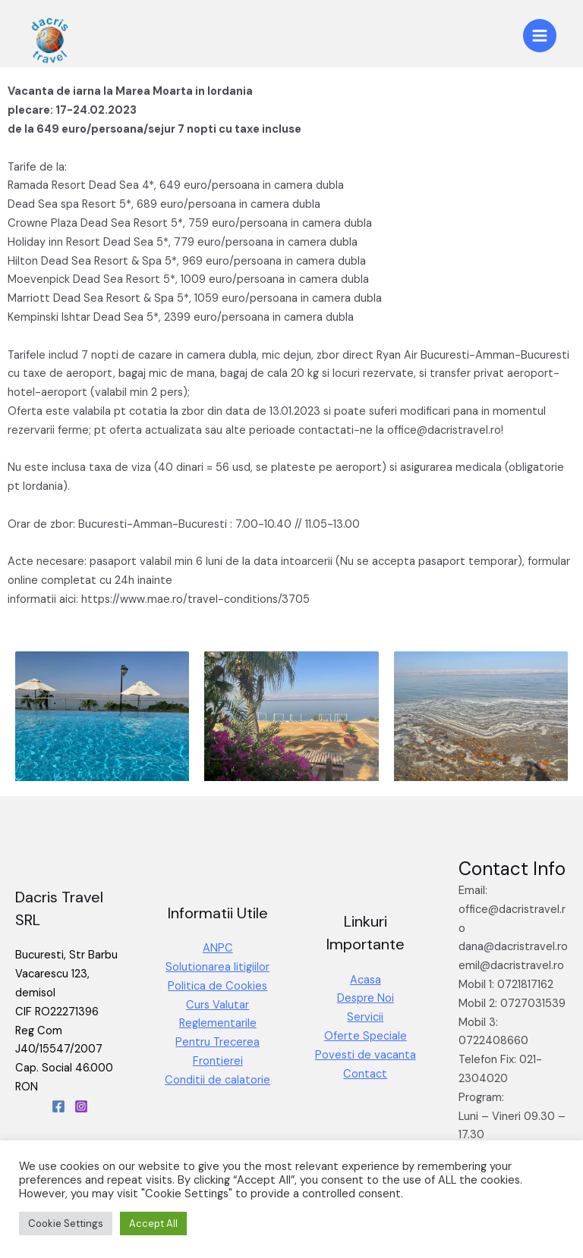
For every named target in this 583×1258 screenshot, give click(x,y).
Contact (365, 1074)
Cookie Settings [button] (65, 1223)
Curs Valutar (217, 1005)
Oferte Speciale (365, 1036)
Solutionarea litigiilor (217, 967)
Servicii (365, 1017)
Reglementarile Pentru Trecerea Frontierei (217, 1042)
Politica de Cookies (217, 986)
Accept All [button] (153, 1223)
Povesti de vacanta (365, 1055)
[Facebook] (58, 1106)
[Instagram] (81, 1106)
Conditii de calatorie (217, 1080)
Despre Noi (365, 998)
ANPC (218, 948)
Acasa (365, 980)
